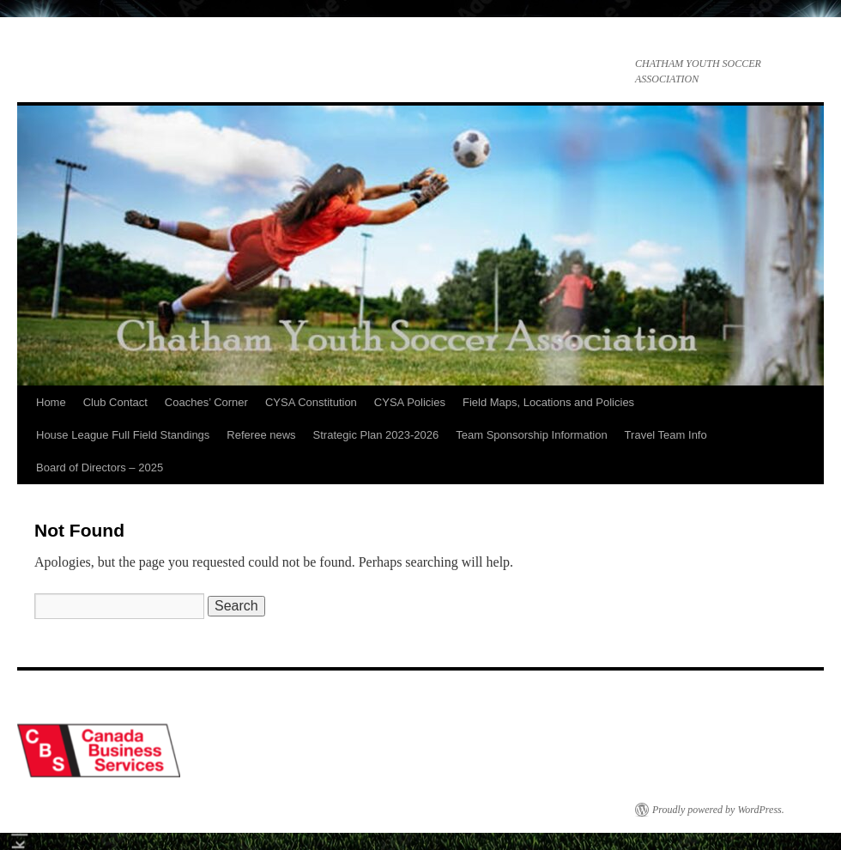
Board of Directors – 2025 (99, 467)
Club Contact (115, 402)
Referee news (261, 434)
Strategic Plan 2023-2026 (376, 434)
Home (51, 402)
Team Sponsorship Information (531, 434)
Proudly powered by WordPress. (718, 810)
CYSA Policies (409, 402)
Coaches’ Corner (206, 402)
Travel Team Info (666, 434)
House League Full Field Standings (122, 434)
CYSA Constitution (311, 402)
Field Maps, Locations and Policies (548, 402)
